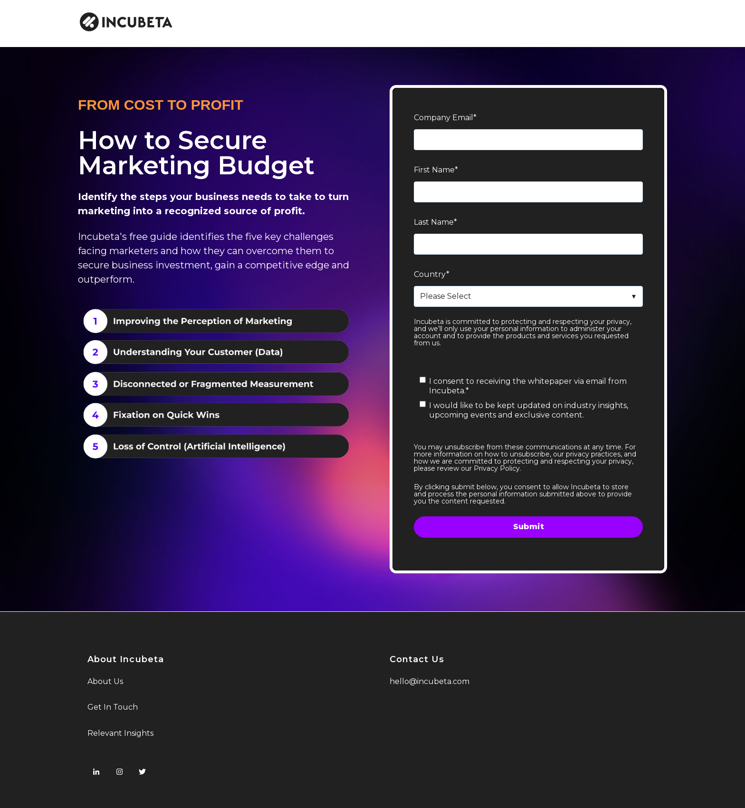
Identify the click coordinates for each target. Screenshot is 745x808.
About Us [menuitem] (105, 681)
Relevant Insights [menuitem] (120, 733)
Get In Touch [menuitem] (112, 707)
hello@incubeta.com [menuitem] (429, 681)
